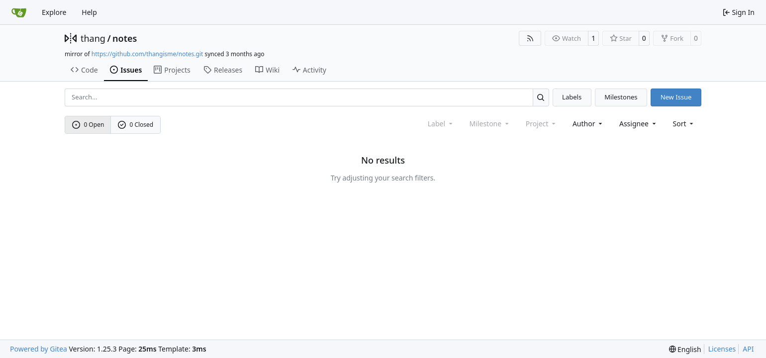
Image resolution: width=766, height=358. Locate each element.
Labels (571, 96)
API (748, 349)
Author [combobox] (588, 123)
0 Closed (136, 124)
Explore (54, 12)
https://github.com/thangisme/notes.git (147, 54)
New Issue (676, 96)
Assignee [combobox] (638, 123)
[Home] (19, 12)
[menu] (684, 123)
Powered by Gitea (38, 349)
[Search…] (541, 97)
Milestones (620, 96)
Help (89, 12)
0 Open (88, 124)
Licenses (722, 349)
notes (124, 38)
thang (93, 38)
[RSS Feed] (530, 38)
